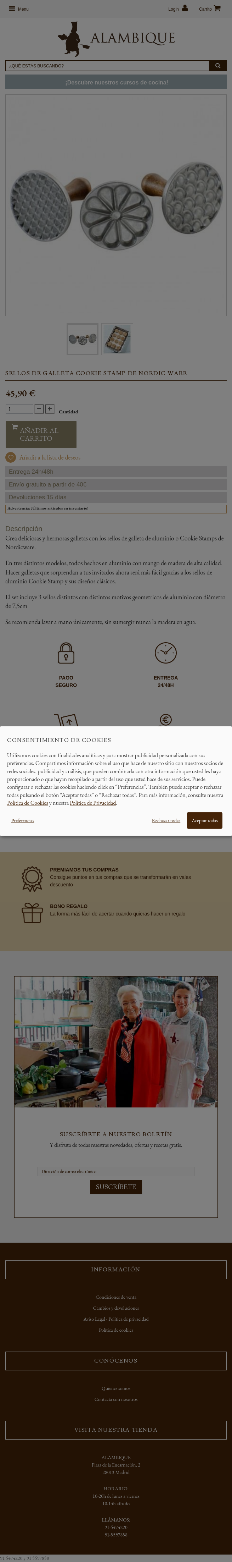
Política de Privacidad (93, 803)
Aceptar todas (205, 820)
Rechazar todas (166, 820)
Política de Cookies (27, 803)
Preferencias (22, 820)
